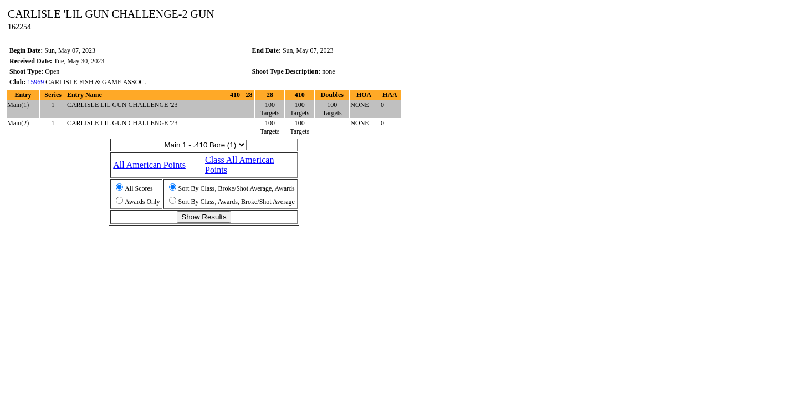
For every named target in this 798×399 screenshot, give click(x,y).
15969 (35, 82)
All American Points (149, 165)
